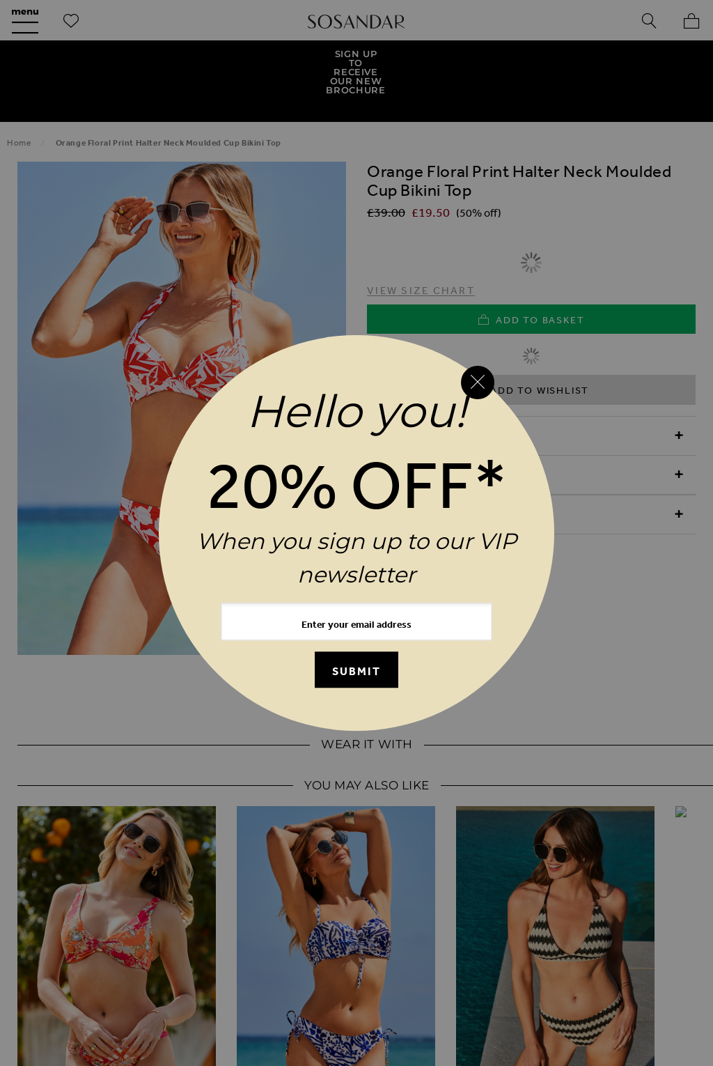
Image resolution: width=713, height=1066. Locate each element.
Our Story (102, 912)
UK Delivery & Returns (105, 942)
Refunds (213, 942)
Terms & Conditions (616, 942)
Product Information (440, 429)
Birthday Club (465, 912)
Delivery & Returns (431, 469)
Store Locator (502, 942)
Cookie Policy (161, 972)
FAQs (540, 912)
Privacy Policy (63, 972)
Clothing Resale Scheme (356, 1003)
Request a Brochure (348, 912)
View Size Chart (421, 245)
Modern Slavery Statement (297, 972)
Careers (544, 972)
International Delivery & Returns (350, 942)
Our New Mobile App (211, 912)
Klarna (413, 972)
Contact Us (606, 912)
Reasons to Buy (419, 390)
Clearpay (477, 972)
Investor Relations (638, 972)
